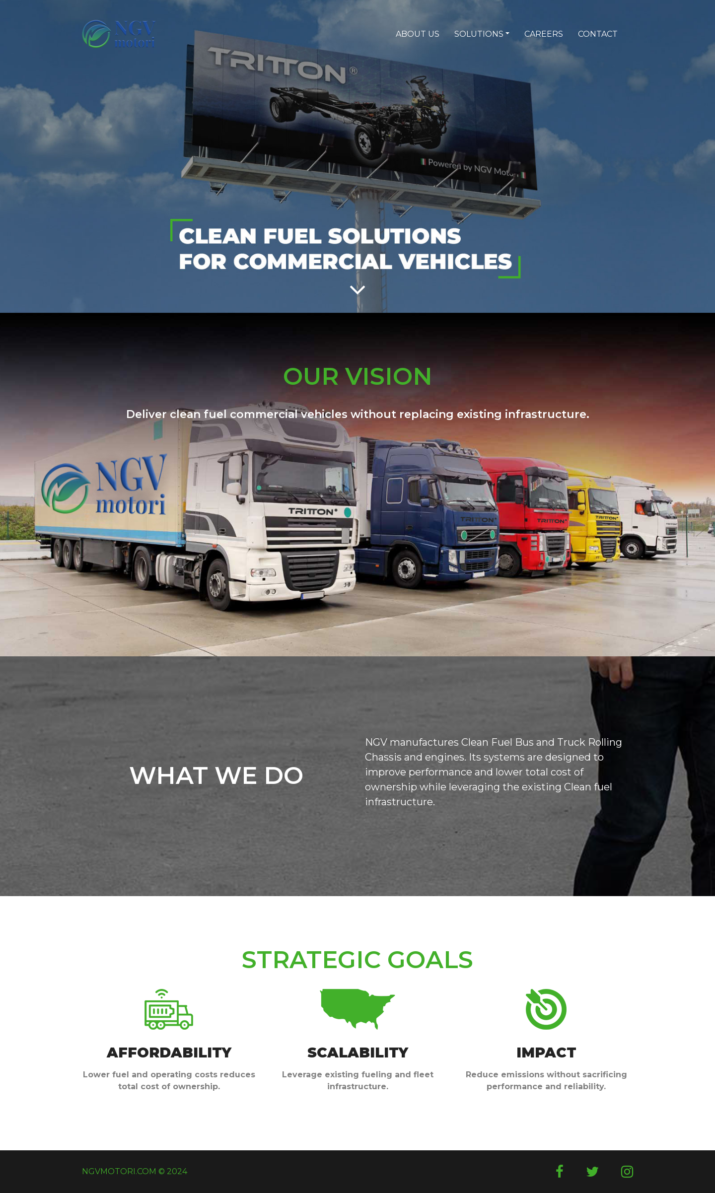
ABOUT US (417, 34)
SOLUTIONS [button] (478, 34)
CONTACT (598, 34)
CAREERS (543, 34)
